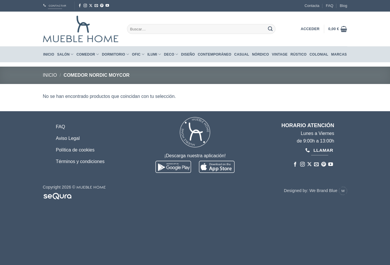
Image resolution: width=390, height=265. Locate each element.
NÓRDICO (260, 54)
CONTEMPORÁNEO (214, 54)
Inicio (48, 54)
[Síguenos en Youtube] (107, 6)
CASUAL (241, 54)
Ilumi (154, 54)
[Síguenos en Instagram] (85, 6)
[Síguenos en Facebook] (79, 6)
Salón (65, 54)
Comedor (88, 54)
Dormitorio (115, 54)
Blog (343, 5)
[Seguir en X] (90, 6)
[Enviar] (270, 29)
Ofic (138, 54)
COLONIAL (318, 54)
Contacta (311, 5)
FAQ (329, 5)
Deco (171, 54)
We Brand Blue (328, 190)
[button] (337, 29)
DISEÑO (188, 54)
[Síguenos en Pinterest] (102, 6)
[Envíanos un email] (96, 6)
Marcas (339, 54)
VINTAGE (280, 54)
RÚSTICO (299, 54)
